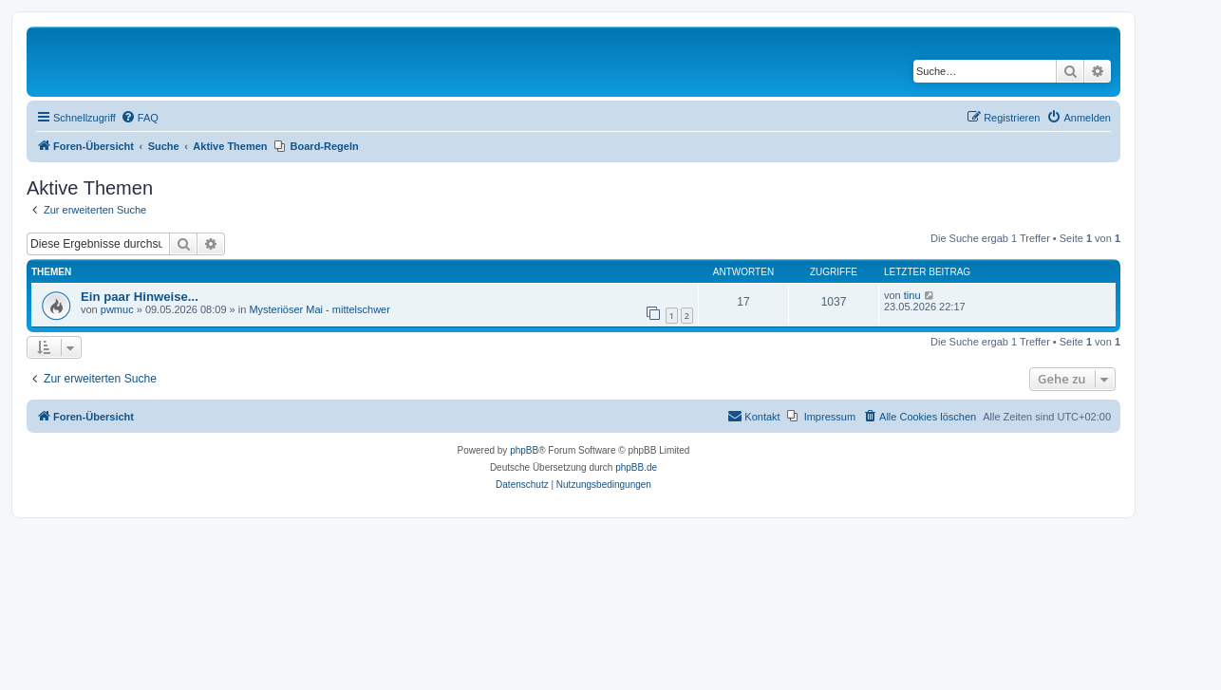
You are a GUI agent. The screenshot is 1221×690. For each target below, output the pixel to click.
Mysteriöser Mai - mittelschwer (319, 309)
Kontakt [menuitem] (753, 415)
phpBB (524, 450)
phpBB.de (636, 467)
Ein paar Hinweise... (139, 296)
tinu (912, 295)
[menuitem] (140, 117)
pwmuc (117, 309)
